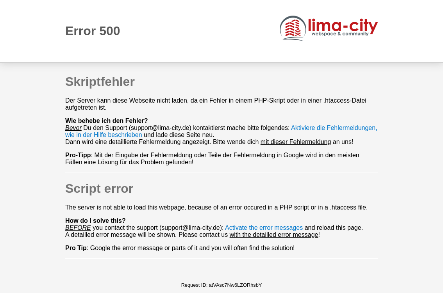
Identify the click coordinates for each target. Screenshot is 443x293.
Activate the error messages (264, 227)
